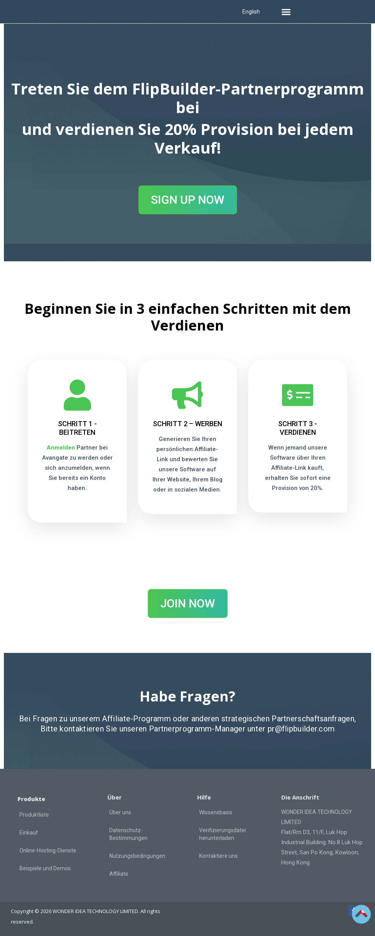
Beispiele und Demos (45, 868)
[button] (286, 11)
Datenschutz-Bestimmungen (128, 834)
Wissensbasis (215, 812)
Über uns (120, 812)
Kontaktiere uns (218, 855)
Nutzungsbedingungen (137, 855)
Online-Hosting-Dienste (47, 850)
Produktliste (34, 814)
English (251, 12)
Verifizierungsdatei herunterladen (222, 834)
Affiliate (118, 873)
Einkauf (28, 832)
